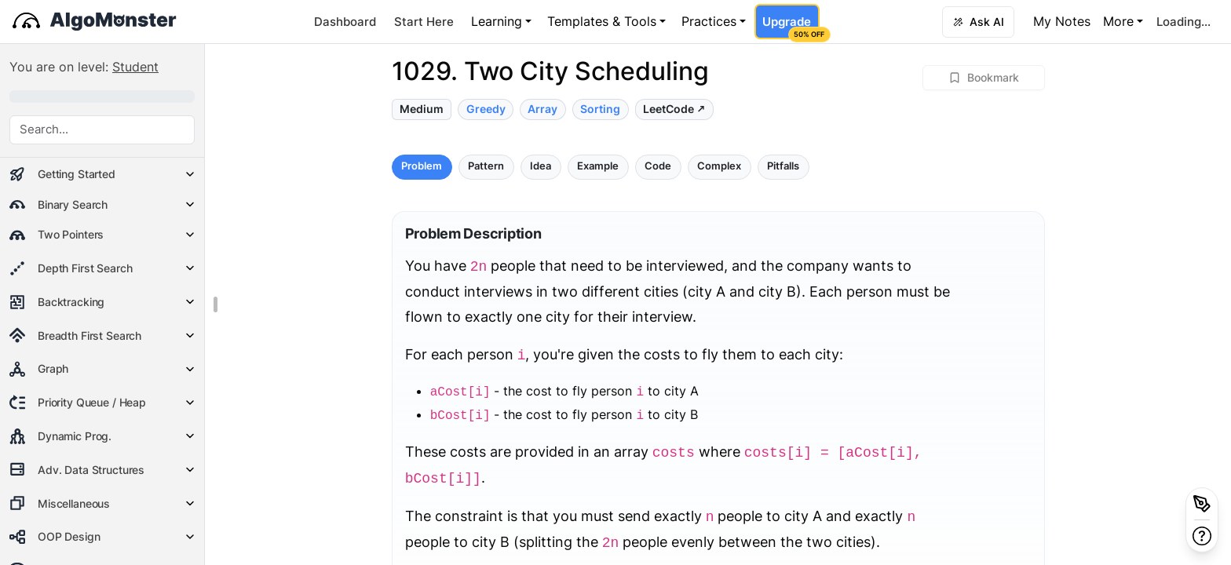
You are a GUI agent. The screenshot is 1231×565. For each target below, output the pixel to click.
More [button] (1118, 21)
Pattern (486, 166)
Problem (421, 166)
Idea (540, 166)
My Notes (1061, 21)
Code (658, 166)
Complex (719, 166)
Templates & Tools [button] (601, 21)
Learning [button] (496, 21)
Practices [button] (708, 21)
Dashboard (345, 21)
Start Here (424, 21)
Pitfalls (783, 166)
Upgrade (790, 26)
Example (598, 166)
